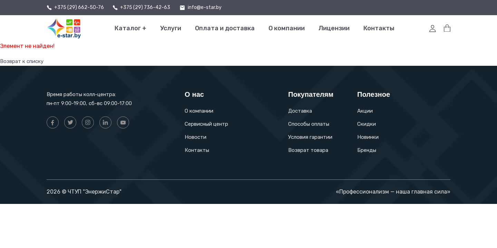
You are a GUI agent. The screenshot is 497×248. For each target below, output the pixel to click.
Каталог (130, 28)
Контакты (378, 28)
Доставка (300, 111)
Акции (365, 111)
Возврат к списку (23, 61)
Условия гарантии (310, 137)
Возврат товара (308, 150)
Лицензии (334, 28)
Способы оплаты (308, 124)
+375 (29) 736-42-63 (145, 7)
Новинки (368, 137)
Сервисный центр (206, 124)
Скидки (366, 124)
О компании (287, 28)
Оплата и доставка (225, 28)
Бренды (366, 150)
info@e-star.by (205, 7)
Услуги (170, 28)
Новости (195, 137)
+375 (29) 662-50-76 (79, 7)
